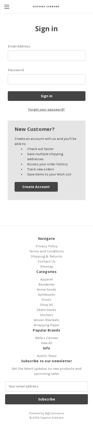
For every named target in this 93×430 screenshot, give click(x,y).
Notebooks (46, 295)
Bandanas (46, 284)
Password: (16, 70)
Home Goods (46, 289)
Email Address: (19, 46)
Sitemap (46, 266)
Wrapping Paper (46, 325)
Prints (46, 300)
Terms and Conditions (46, 251)
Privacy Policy (47, 246)
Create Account (36, 186)
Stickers (46, 315)
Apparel (46, 279)
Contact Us (47, 261)
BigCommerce (54, 413)
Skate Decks (46, 310)
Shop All (46, 305)
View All (46, 343)
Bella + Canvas (46, 338)
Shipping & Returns (46, 256)
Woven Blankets (46, 320)
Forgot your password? (46, 109)
